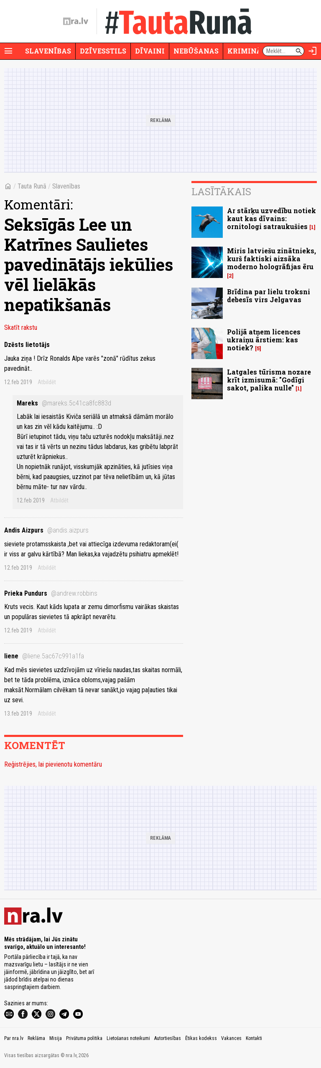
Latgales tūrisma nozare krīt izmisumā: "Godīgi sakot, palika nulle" (269, 379)
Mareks (64, 403)
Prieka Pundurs (50, 593)
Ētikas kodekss (201, 1038)
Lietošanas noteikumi (128, 1038)
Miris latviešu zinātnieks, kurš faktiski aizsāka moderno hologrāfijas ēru (271, 258)
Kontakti (254, 1038)
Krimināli (248, 50)
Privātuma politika (84, 1038)
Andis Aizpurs (46, 530)
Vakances (231, 1038)
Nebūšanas (196, 50)
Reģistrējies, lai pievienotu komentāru (53, 764)
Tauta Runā (32, 186)
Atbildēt (47, 382)
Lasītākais (221, 191)
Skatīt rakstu (20, 327)
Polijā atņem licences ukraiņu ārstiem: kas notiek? (264, 339)
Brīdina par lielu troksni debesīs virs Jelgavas (268, 295)
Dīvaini (150, 50)
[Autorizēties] (312, 51)
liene (44, 656)
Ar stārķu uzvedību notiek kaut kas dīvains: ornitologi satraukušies (271, 218)
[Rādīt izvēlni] (8, 51)
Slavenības (48, 50)
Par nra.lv (13, 1038)
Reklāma (36, 1038)
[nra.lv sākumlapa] (75, 21)
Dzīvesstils (103, 50)
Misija (55, 1038)
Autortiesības (167, 1038)
